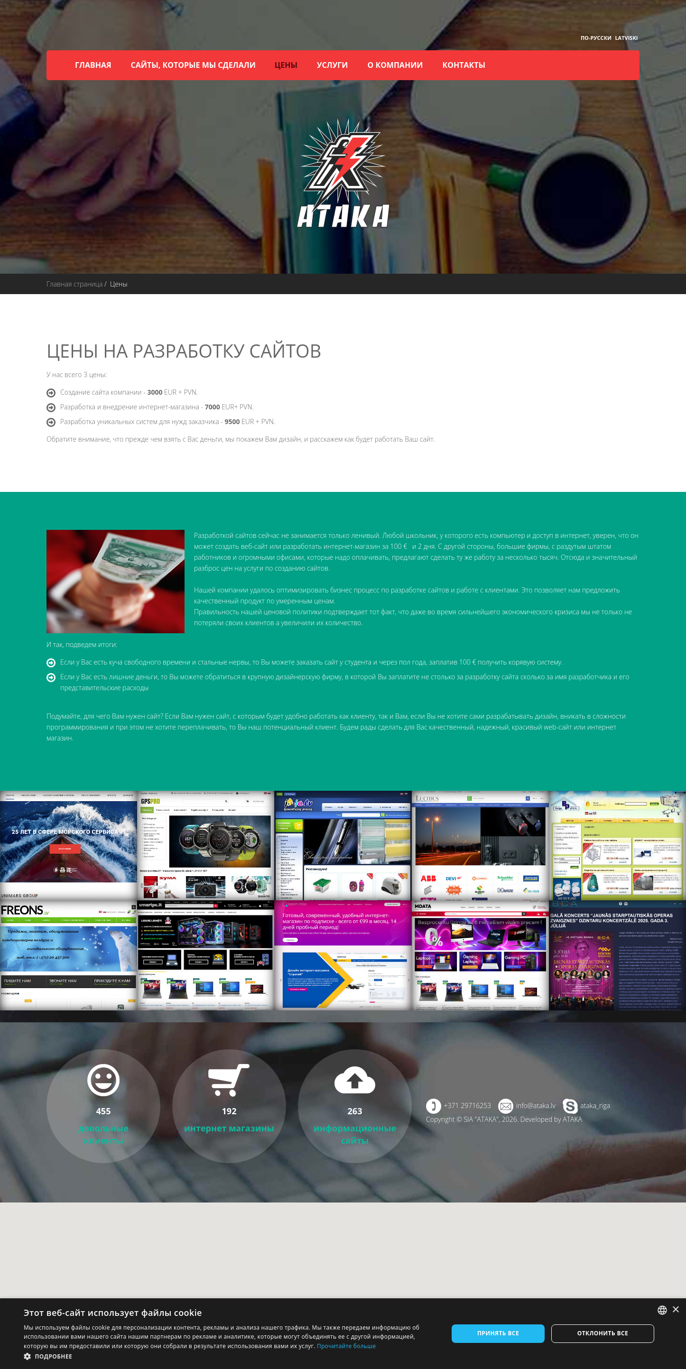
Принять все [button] (498, 1333)
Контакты (464, 65)
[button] (230, 1356)
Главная (93, 65)
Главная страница (74, 283)
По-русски (596, 37)
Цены (286, 65)
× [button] (675, 1310)
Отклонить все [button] (602, 1333)
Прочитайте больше (346, 1346)
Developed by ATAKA (551, 1119)
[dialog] (343, 1333)
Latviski (626, 37)
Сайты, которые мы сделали (193, 65)
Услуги (332, 65)
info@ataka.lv (536, 1105)
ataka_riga (595, 1105)
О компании (395, 65)
